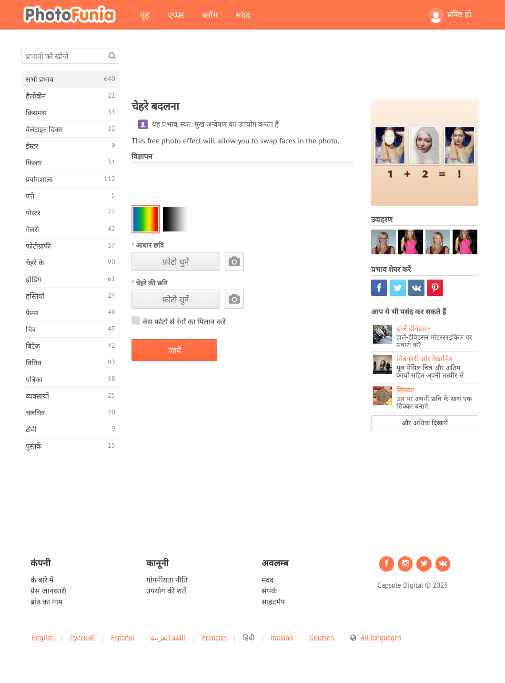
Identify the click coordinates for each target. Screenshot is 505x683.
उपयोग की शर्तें (166, 590)
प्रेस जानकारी (48, 590)
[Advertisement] (304, 70)
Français (214, 637)
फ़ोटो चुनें (175, 261)
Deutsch (321, 637)
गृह (145, 14)
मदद (243, 14)
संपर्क (269, 590)
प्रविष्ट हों (449, 15)
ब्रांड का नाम (46, 601)
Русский (82, 637)
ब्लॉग (210, 14)
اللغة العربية (168, 637)
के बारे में (41, 579)
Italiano (282, 637)
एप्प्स (176, 14)
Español (122, 637)
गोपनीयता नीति (167, 579)
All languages (381, 637)
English (43, 637)
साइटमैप (273, 601)
